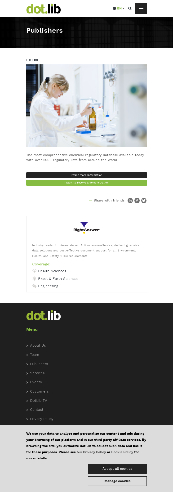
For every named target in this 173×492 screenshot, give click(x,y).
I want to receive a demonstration (86, 182)
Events (36, 382)
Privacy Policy (94, 452)
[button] (118, 8)
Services (37, 373)
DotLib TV (38, 401)
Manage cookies (117, 481)
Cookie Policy (122, 452)
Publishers (39, 364)
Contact (36, 410)
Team (34, 355)
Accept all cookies (117, 468)
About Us (38, 346)
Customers (39, 392)
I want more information (86, 175)
